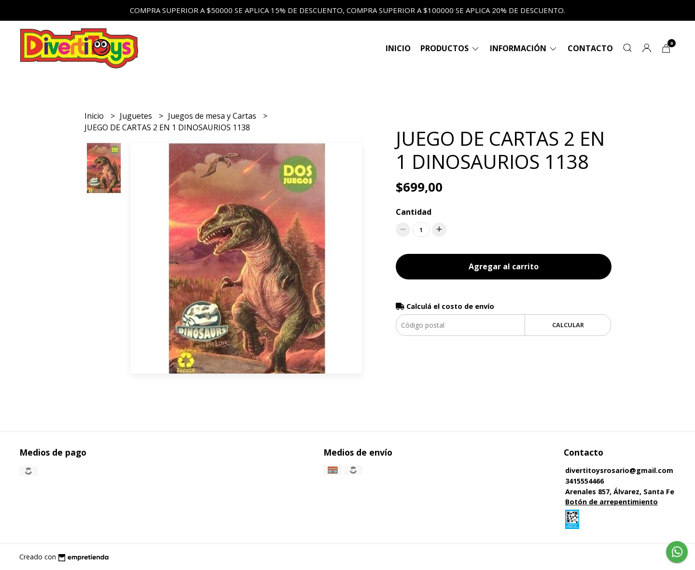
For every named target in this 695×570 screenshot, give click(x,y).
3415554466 (584, 481)
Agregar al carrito (504, 266)
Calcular (568, 324)
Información (524, 48)
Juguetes (137, 116)
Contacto (590, 48)
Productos (450, 48)
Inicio (398, 48)
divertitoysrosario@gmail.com (619, 470)
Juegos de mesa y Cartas (213, 116)
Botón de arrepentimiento (611, 501)
